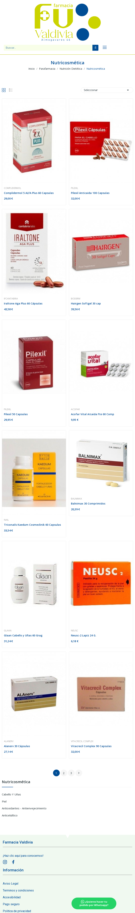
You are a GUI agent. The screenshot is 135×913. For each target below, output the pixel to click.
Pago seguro (11, 904)
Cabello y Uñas (11, 794)
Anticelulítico (10, 815)
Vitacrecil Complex (82, 741)
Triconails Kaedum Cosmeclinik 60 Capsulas (32, 524)
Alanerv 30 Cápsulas (17, 746)
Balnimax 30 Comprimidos (88, 503)
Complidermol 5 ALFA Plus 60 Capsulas (29, 193)
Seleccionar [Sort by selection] (107, 90)
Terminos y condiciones (18, 890)
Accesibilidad (12, 897)
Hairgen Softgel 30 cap (86, 303)
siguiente (78, 773)
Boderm (75, 299)
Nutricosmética (16, 782)
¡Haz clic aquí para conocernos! (23, 855)
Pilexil (74, 188)
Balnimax (76, 499)
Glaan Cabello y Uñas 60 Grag (23, 635)
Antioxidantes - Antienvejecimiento (24, 808)
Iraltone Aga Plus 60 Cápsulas (23, 303)
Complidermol (12, 188)
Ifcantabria (11, 299)
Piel (4, 801)
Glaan (7, 631)
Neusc (74, 631)
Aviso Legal (10, 883)
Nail (6, 520)
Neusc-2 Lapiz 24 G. (83, 635)
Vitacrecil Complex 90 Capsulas (91, 746)
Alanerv (8, 741)
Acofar (75, 409)
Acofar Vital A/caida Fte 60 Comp (92, 414)
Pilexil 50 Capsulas (16, 414)
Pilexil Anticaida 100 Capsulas (90, 193)
